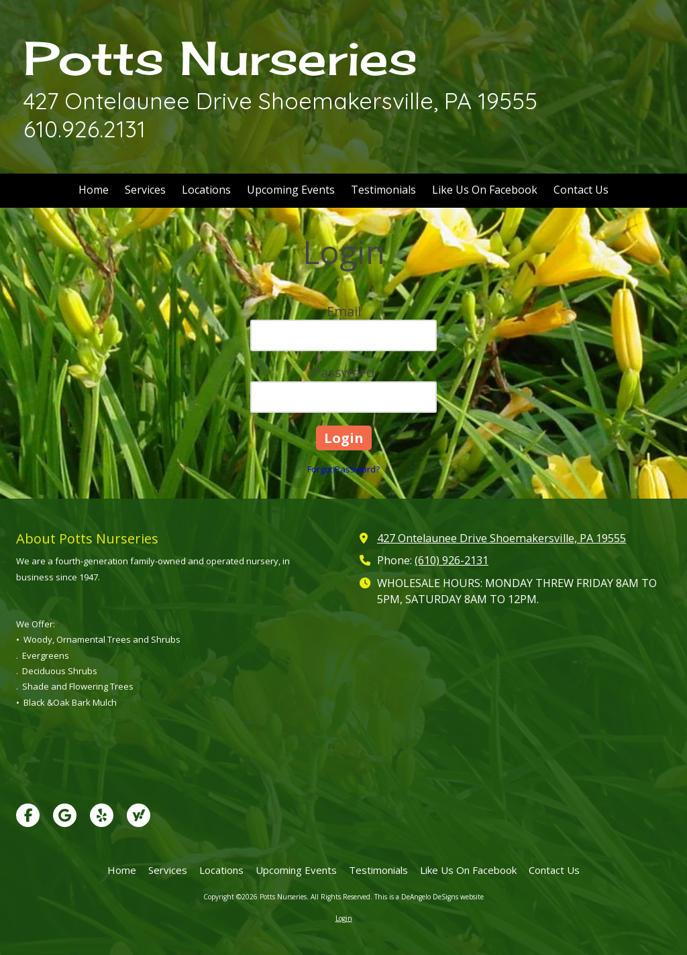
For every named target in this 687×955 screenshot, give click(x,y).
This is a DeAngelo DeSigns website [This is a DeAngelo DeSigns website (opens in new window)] (429, 896)
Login (343, 918)
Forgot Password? (343, 469)
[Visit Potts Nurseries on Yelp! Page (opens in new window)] (101, 815)
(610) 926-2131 (451, 560)
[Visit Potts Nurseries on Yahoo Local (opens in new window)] (138, 815)
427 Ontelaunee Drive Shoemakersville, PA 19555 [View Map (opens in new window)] (501, 538)
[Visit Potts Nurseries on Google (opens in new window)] (64, 815)
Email (344, 311)
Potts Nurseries (220, 57)
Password (343, 372)
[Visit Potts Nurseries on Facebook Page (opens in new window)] (28, 815)
